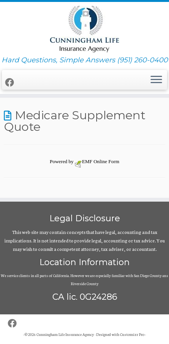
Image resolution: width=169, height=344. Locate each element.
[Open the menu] (156, 80)
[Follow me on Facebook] (10, 82)
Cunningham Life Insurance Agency (65, 334)
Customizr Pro (132, 334)
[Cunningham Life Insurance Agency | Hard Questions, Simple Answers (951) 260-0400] (84, 29)
